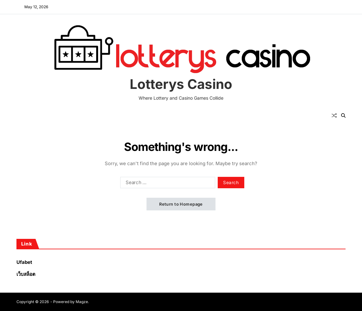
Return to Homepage (181, 204)
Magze (82, 301)
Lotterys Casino (181, 84)
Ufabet (24, 262)
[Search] (343, 115)
